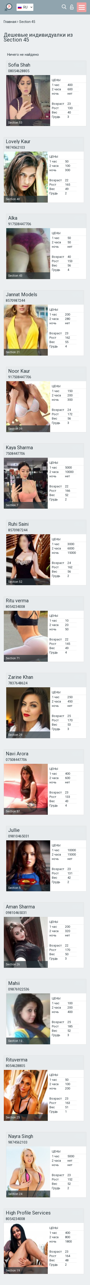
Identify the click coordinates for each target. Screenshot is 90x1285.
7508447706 (15, 453)
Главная (10, 22)
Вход (71, 7)
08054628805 (18, 71)
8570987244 (15, 300)
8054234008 (15, 606)
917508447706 (19, 224)
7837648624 (17, 683)
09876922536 (18, 989)
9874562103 (15, 147)
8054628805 (15, 1066)
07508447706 (16, 760)
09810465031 (18, 836)
